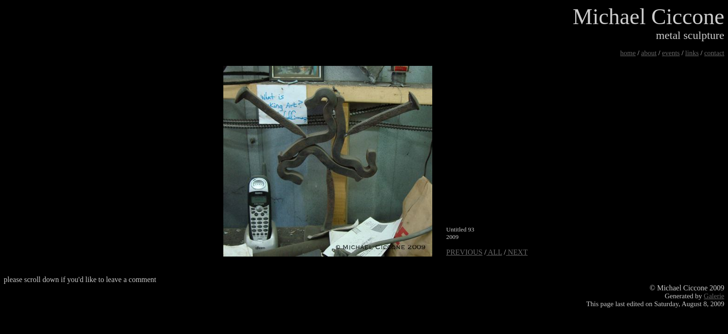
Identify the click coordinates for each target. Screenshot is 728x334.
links (692, 53)
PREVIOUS (464, 252)
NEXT (517, 252)
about (648, 53)
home (628, 53)
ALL (494, 252)
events (671, 53)
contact (714, 53)
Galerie (714, 296)
